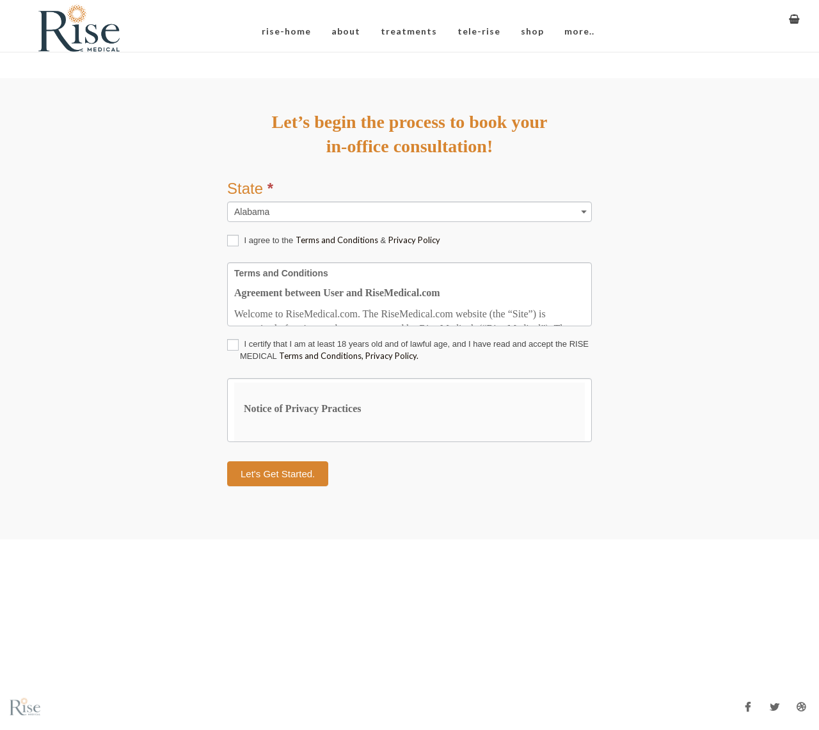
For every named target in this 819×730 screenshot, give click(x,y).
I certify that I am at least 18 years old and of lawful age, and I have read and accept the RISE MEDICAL (408, 350)
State (250, 188)
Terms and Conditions (337, 240)
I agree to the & (333, 241)
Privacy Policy (414, 240)
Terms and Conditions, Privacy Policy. (348, 356)
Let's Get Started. (278, 473)
